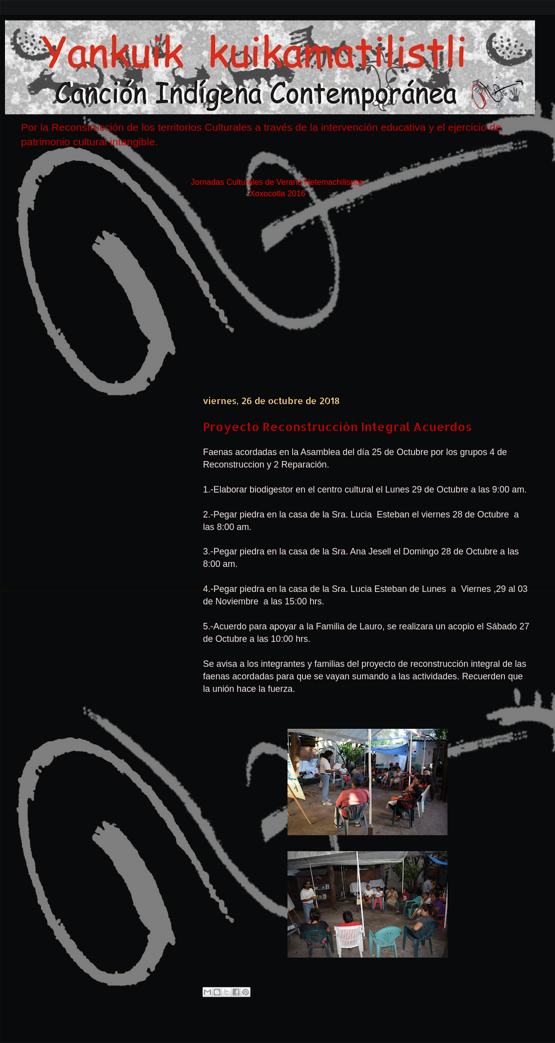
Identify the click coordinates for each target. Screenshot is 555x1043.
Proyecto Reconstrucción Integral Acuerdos (337, 426)
